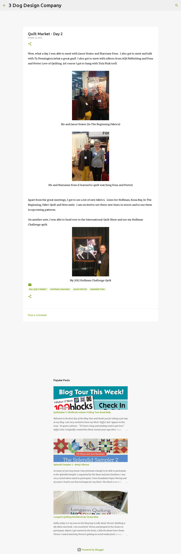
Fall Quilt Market (38, 289)
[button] (30, 44)
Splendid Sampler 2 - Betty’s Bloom (71, 464)
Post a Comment (37, 315)
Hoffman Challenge (60, 289)
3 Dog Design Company (35, 5)
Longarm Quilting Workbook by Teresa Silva (75, 517)
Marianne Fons (97, 289)
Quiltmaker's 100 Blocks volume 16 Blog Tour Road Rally (82, 412)
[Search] (66, 5)
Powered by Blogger (90, 549)
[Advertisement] (90, 347)
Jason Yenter (80, 289)
